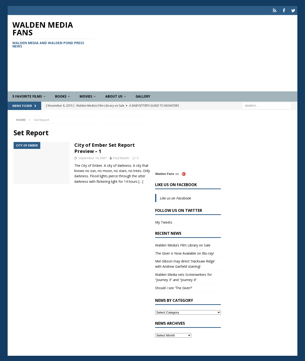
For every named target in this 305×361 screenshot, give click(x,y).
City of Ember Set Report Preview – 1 (104, 147)
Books (60, 95)
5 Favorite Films (27, 95)
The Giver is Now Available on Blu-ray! (184, 252)
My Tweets (163, 221)
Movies (86, 95)
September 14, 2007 (92, 157)
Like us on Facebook (176, 184)
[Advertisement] (200, 52)
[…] (140, 180)
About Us (113, 95)
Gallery (143, 95)
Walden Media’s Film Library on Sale (182, 244)
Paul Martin (121, 157)
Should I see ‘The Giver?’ (173, 287)
